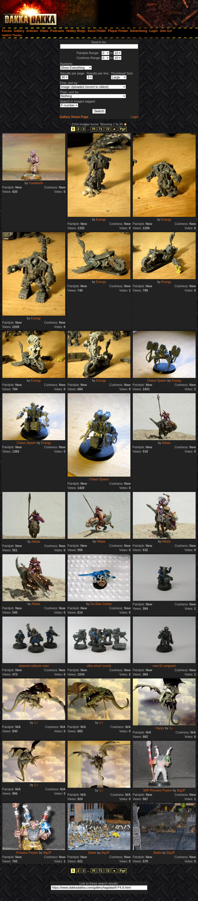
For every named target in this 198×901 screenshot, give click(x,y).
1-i (36, 722)
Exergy (101, 219)
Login (134, 117)
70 (93, 129)
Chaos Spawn (157, 380)
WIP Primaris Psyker (157, 790)
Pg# (123, 129)
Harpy (160, 728)
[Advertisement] (145, 13)
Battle (92, 852)
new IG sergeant (164, 665)
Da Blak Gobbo (101, 604)
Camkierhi (36, 183)
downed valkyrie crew (34, 665)
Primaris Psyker (27, 852)
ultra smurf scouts (99, 665)
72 (107, 129)
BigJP (181, 790)
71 (100, 129)
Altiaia (166, 443)
